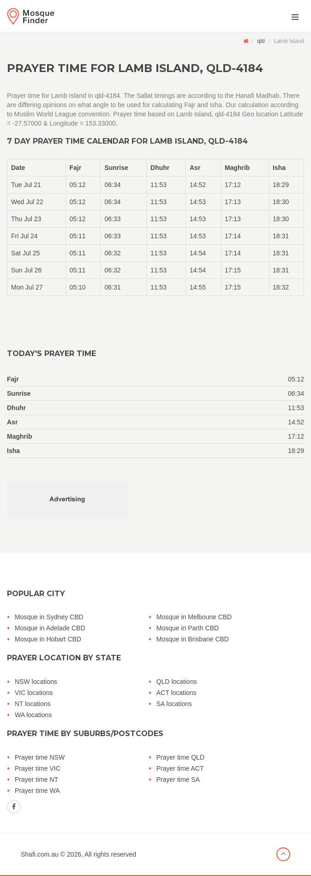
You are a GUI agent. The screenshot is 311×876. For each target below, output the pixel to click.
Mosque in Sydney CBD (49, 617)
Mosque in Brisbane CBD (192, 639)
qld (261, 41)
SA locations (174, 703)
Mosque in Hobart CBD (48, 639)
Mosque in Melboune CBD (194, 617)
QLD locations (176, 681)
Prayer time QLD (180, 757)
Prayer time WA (37, 790)
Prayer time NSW (40, 757)
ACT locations (176, 692)
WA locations (33, 715)
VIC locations (34, 692)
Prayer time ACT (180, 768)
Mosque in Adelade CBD (50, 628)
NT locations (33, 703)
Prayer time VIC (37, 768)
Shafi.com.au (40, 854)
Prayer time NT (36, 779)
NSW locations (36, 681)
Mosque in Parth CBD (187, 628)
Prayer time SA (178, 779)
